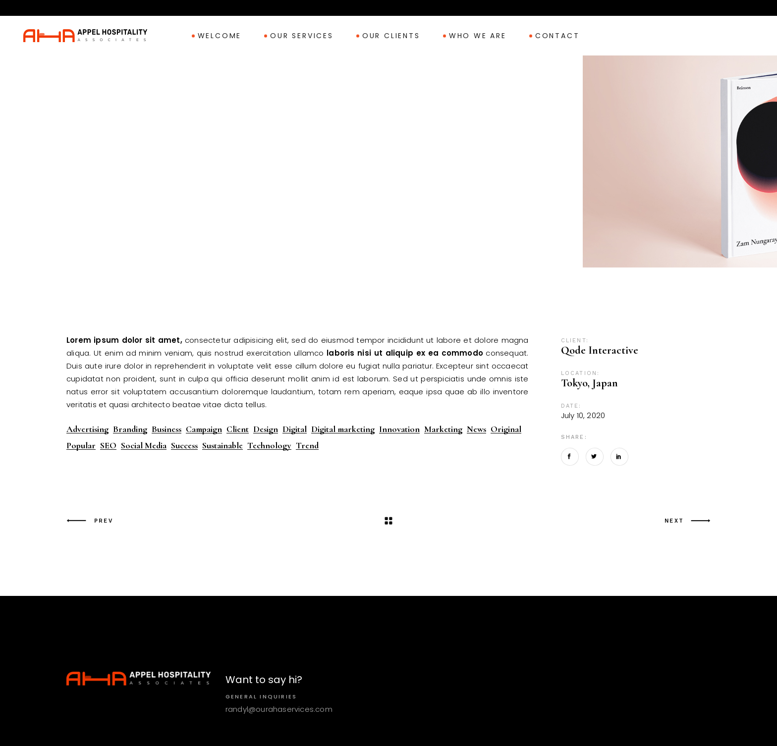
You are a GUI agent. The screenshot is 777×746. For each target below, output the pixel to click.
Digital (294, 429)
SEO (108, 445)
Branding (130, 429)
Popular (81, 445)
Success (184, 445)
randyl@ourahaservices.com (279, 709)
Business (166, 429)
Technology (269, 445)
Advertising (87, 429)
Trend (307, 445)
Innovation (399, 429)
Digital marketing (343, 429)
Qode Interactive (599, 350)
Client (237, 429)
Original (506, 429)
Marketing (443, 429)
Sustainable (222, 445)
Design (265, 429)
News (476, 429)
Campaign (204, 429)
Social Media (143, 445)
